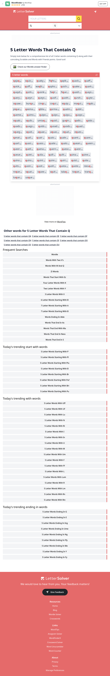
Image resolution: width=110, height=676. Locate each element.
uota (63, 166)
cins (42, 103)
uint (41, 160)
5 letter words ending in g (55, 511)
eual (67, 132)
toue (76, 171)
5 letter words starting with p (54, 351)
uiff (28, 86)
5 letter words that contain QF (73, 236)
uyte (90, 97)
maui (78, 103)
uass (41, 143)
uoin (28, 166)
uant (76, 137)
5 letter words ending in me (55, 546)
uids (42, 126)
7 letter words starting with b (55, 311)
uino (17, 160)
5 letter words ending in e (55, 517)
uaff (88, 80)
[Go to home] (55, 578)
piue (17, 109)
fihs (52, 80)
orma (54, 109)
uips (55, 115)
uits (17, 166)
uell (29, 149)
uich (65, 86)
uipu (67, 115)
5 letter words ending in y (55, 551)
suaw (17, 103)
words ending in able (55, 317)
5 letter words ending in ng (55, 534)
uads (17, 126)
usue (29, 177)
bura (30, 103)
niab (91, 103)
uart (17, 143)
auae (42, 132)
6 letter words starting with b (55, 300)
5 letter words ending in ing (55, 523)
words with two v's (55, 260)
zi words (55, 271)
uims (31, 115)
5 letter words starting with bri (54, 385)
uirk (29, 92)
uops (79, 115)
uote (76, 166)
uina (74, 154)
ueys (42, 97)
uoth (66, 97)
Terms (55, 666)
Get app (103, 4)
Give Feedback (55, 592)
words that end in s (55, 339)
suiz (29, 80)
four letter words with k (54, 283)
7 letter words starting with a (55, 305)
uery (17, 97)
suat (30, 171)
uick (17, 86)
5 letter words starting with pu (54, 391)
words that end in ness (54, 334)
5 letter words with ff (55, 465)
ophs (52, 86)
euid (54, 120)
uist (75, 160)
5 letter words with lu (54, 414)
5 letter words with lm (54, 488)
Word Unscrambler (55, 646)
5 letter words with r (55, 483)
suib (30, 120)
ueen (90, 143)
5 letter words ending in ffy (55, 540)
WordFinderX (55, 638)
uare (88, 137)
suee (41, 171)
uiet (29, 154)
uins (29, 160)
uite (86, 160)
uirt (63, 160)
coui (54, 103)
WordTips (61, 221)
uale (64, 137)
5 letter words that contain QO (74, 240)
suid (30, 132)
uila (41, 154)
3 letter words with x (55, 294)
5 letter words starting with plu (54, 363)
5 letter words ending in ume (54, 528)
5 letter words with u (55, 443)
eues (78, 132)
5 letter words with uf (54, 409)
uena (41, 149)
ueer (17, 149)
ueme (18, 115)
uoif (54, 97)
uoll (52, 166)
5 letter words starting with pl (55, 357)
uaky (41, 80)
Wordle (54, 254)
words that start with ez (54, 277)
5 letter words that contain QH (17, 240)
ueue (17, 154)
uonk (41, 92)
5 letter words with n (55, 420)
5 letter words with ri (55, 426)
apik (64, 80)
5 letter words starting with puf (54, 380)
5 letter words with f (54, 460)
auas (54, 132)
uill (52, 154)
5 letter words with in (55, 437)
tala (65, 171)
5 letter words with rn (54, 494)
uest (78, 149)
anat (17, 137)
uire (52, 160)
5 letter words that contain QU (46, 244)
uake (76, 86)
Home (55, 606)
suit (53, 171)
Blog (55, 610)
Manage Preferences (55, 670)
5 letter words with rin (54, 500)
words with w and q (54, 266)
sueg (17, 132)
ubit (79, 109)
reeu (88, 166)
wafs (40, 86)
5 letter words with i (54, 431)
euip (66, 103)
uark (89, 86)
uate (53, 143)
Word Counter (55, 651)
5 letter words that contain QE (45, 236)
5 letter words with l (54, 471)
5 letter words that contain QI (45, 240)
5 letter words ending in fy (54, 557)
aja (17, 80)
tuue (17, 177)
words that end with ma (55, 328)
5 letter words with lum (54, 477)
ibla (42, 109)
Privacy (55, 661)
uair (40, 137)
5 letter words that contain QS (17, 244)
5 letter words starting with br (55, 374)
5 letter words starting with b (55, 368)
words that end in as (54, 322)
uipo (43, 115)
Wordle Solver (55, 614)
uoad (54, 126)
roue (17, 171)
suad (80, 126)
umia (42, 120)
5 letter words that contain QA (17, 236)
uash (76, 92)
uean (77, 143)
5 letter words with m (55, 448)
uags (30, 126)
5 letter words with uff (54, 403)
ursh (78, 97)
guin (66, 120)
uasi (29, 143)
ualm (67, 109)
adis (78, 120)
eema (30, 109)
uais (52, 137)
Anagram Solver (55, 634)
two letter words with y (55, 288)
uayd (17, 92)
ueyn (29, 97)
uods (67, 126)
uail (29, 137)
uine (86, 154)
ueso (66, 149)
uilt (62, 154)
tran (89, 171)
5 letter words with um (55, 454)
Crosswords (55, 618)
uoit (40, 166)
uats (65, 143)
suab (17, 120)
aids (90, 120)
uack (76, 80)
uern (53, 149)
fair (53, 92)
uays (89, 92)
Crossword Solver (55, 642)
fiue (65, 92)
